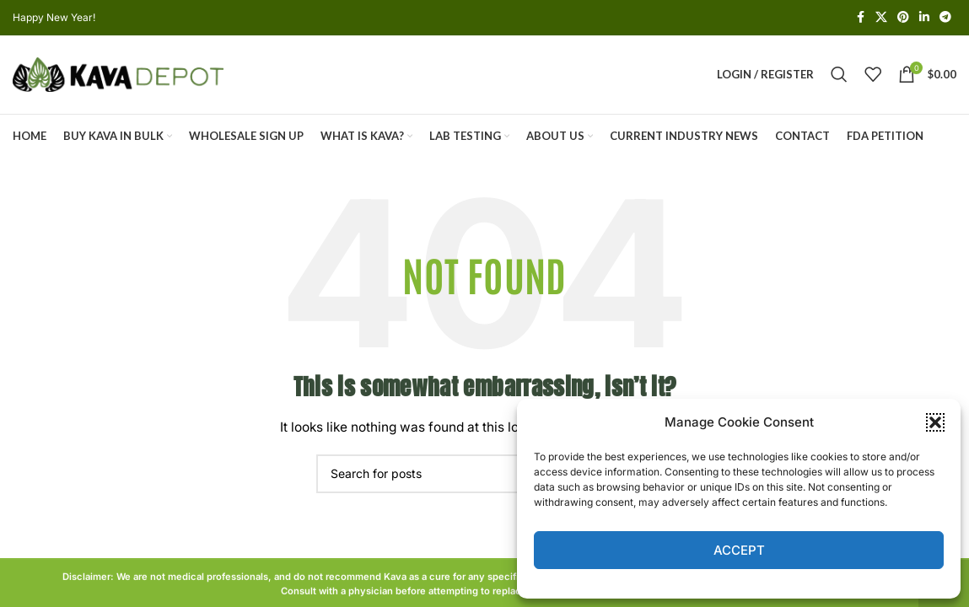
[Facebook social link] (860, 18)
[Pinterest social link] (903, 18)
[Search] (839, 79)
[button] (935, 422)
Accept (739, 550)
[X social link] (881, 18)
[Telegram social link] (945, 18)
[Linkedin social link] (924, 18)
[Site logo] (118, 78)
